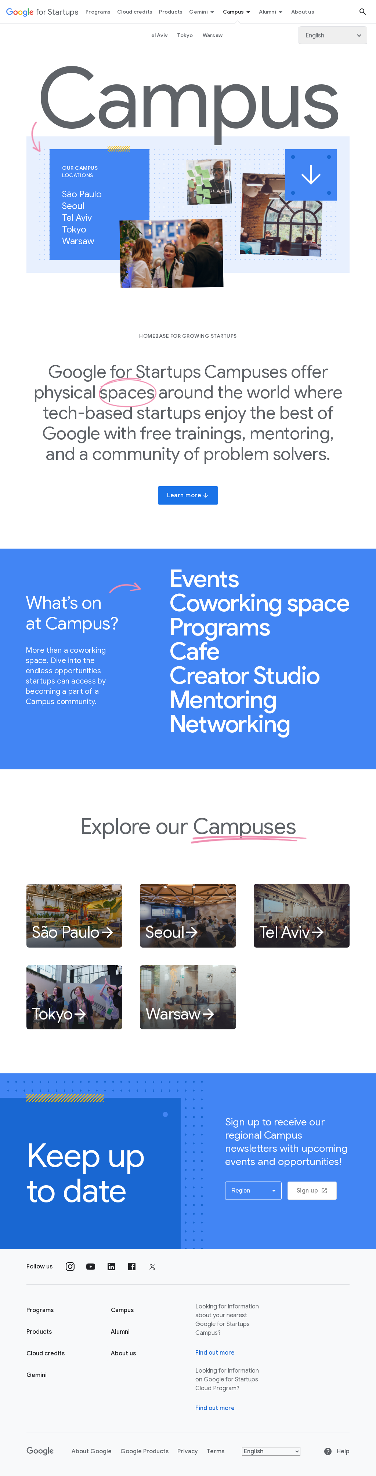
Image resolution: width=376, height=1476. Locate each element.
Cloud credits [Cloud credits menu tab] (134, 11)
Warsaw (82, 241)
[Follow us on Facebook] (132, 1266)
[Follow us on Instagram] (70, 1266)
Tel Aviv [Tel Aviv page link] (158, 35)
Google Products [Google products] (144, 1451)
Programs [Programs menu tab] (98, 11)
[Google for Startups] (42, 12)
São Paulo (85, 194)
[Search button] (363, 11)
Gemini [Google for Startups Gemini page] (36, 1375)
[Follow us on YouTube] (91, 1266)
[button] (253, 1191)
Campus (238, 12)
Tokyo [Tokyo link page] (185, 35)
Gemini (203, 12)
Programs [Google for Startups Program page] (40, 1310)
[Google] (40, 1451)
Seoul (77, 206)
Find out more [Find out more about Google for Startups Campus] (215, 1352)
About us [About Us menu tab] (302, 11)
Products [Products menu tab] (170, 11)
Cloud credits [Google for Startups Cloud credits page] (45, 1353)
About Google (92, 1451)
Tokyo (78, 229)
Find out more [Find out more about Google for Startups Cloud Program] (215, 1408)
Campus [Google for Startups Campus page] (122, 1310)
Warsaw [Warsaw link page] (213, 35)
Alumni (272, 12)
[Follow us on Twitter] (152, 1266)
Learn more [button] (188, 495)
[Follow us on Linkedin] (111, 1266)
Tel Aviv (81, 217)
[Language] (333, 35)
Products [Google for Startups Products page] (39, 1332)
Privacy (187, 1451)
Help (336, 1451)
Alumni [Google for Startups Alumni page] (120, 1332)
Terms (215, 1451)
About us (123, 1353)
